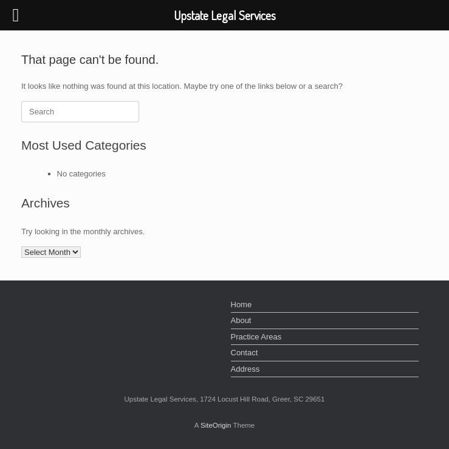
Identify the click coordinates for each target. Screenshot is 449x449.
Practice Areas (256, 336)
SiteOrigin (216, 425)
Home (241, 304)
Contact (244, 352)
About (241, 320)
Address (245, 369)
